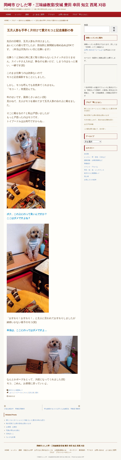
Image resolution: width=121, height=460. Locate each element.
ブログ (52, 452)
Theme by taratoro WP (78, 457)
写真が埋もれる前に (13, 430)
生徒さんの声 (28, 450)
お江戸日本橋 (88, 124)
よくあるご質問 (38, 14)
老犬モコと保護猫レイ (16, 390)
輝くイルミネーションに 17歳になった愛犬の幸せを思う (25, 420)
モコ (25, 392)
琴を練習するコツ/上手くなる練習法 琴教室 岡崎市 (62, 409)
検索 (86, 25)
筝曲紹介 (87, 163)
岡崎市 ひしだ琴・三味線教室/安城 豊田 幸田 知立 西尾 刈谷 (60, 446)
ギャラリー (73, 450)
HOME (8, 14)
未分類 (86, 154)
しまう (11, 392)
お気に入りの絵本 (90, 180)
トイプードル (18, 392)
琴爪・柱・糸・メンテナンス (94, 170)
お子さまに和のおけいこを (43, 450)
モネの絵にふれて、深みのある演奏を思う (98, 120)
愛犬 (36, 392)
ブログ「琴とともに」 (80, 14)
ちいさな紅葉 (10, 437)
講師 (27, 14)
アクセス (51, 14)
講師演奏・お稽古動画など (93, 160)
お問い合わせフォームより (94, 50)
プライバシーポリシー (63, 452)
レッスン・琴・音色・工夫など (95, 157)
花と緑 (86, 176)
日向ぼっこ (10, 434)
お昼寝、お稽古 (11, 427)
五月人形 (31, 392)
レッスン (18, 14)
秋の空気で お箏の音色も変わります (18, 423)
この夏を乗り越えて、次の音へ (95, 129)
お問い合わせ (64, 14)
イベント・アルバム (91, 167)
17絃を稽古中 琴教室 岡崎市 (14, 409)
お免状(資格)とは (61, 450)
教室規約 (82, 450)
